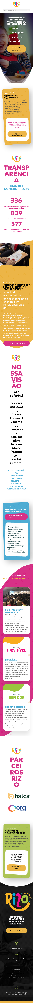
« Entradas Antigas (7, 734)
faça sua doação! (16, 930)
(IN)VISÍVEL (11, 659)
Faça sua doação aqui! (17, 134)
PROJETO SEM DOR (15, 707)
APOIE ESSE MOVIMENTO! (16, 343)
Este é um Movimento (16, 49)
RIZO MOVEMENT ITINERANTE (14, 611)
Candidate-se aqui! (16, 868)
